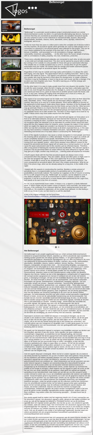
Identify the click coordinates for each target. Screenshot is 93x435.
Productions (11, 39)
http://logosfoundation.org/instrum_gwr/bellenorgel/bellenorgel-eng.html (50, 196)
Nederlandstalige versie (83, 23)
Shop (11, 64)
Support (11, 77)
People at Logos (11, 89)
